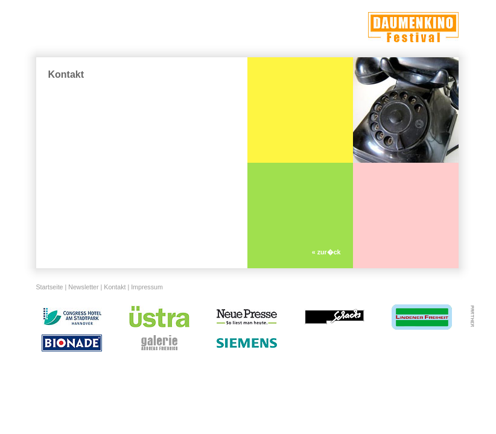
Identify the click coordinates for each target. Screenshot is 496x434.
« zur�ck (326, 252)
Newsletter (83, 287)
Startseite (49, 287)
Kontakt (115, 287)
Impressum (147, 287)
